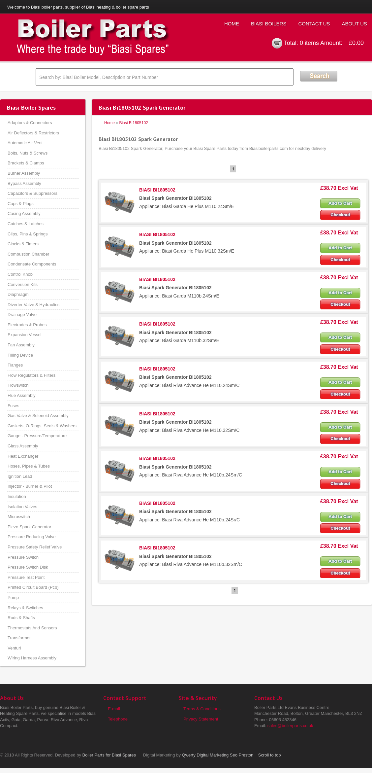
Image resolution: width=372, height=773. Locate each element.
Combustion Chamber (28, 254)
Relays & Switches (25, 607)
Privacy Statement (200, 719)
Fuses (13, 405)
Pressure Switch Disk (28, 567)
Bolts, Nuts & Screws (27, 153)
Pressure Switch (23, 557)
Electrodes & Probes (27, 324)
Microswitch (19, 516)
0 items (309, 43)
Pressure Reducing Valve (32, 536)
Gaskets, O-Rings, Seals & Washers (42, 425)
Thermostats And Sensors (32, 627)
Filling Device (20, 355)
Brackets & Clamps (26, 162)
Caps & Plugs (21, 203)
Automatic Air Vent (25, 142)
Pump (13, 597)
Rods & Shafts (21, 617)
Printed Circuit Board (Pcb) (33, 587)
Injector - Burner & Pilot (30, 486)
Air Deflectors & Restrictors (33, 132)
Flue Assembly (22, 395)
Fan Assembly (21, 344)
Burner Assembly (24, 173)
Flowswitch (18, 385)
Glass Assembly (23, 445)
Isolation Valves (22, 506)
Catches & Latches (26, 223)
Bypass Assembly (24, 183)
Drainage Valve (22, 314)
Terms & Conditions (202, 708)
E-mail (114, 708)
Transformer (19, 637)
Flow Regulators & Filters (31, 375)
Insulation (17, 496)
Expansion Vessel (25, 334)
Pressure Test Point (26, 577)
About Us (354, 23)
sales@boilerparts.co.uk (290, 725)
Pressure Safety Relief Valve (35, 547)
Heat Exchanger (23, 456)
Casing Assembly (24, 213)
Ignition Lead (20, 476)
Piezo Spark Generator (29, 526)
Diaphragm (18, 294)
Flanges (15, 365)
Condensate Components (32, 264)
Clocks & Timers (23, 243)
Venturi (14, 648)
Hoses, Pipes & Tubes (29, 466)
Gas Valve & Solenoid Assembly (38, 415)
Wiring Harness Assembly (32, 657)
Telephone (118, 719)
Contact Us (314, 23)
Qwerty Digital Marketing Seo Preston (218, 755)
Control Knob (20, 274)
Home (231, 23)
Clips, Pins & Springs (27, 233)
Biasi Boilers (269, 23)
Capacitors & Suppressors (32, 193)
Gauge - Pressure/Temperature (37, 435)
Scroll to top (269, 755)
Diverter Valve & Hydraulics (33, 304)
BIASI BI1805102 (157, 190)
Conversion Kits (23, 284)
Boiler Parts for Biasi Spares (109, 755)
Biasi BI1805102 (133, 123)
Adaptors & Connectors (30, 122)
